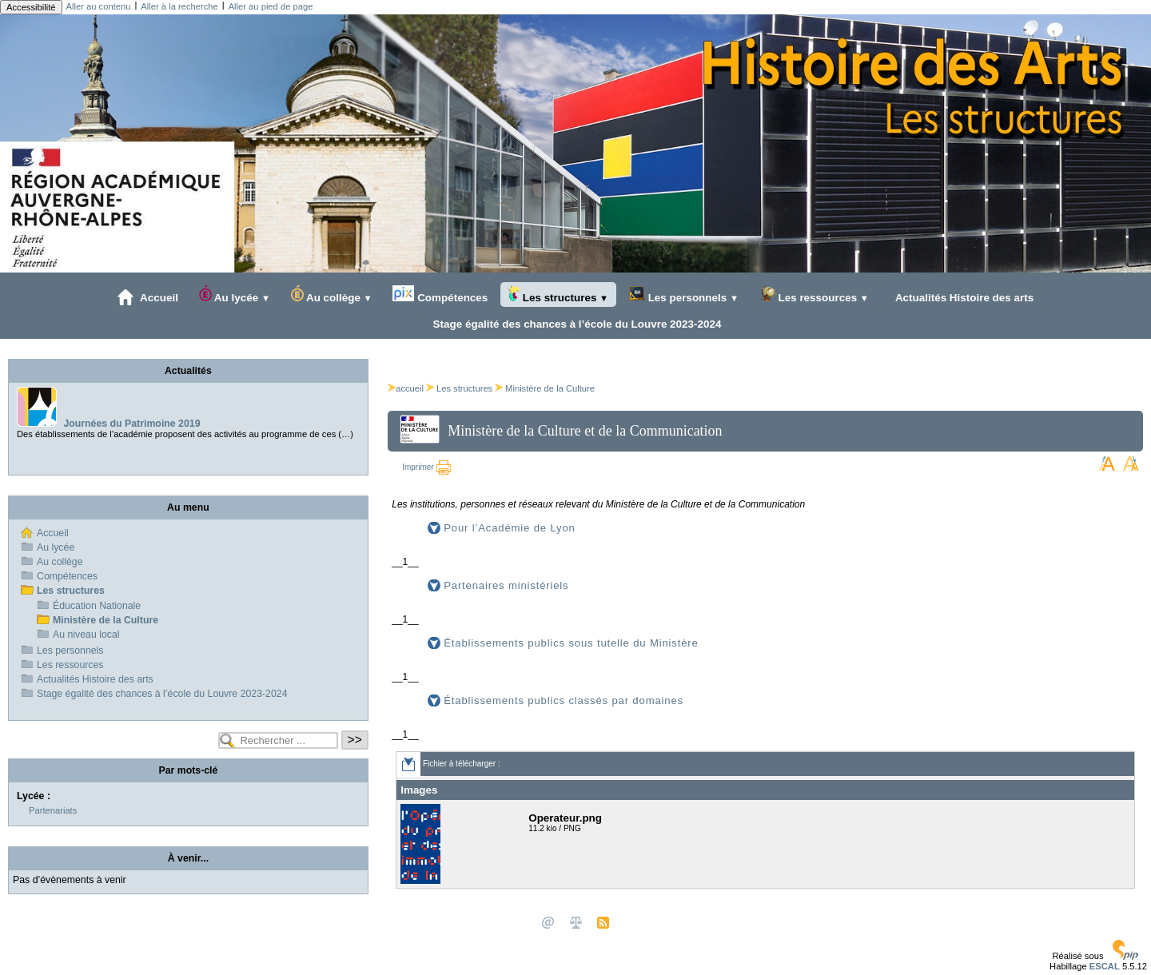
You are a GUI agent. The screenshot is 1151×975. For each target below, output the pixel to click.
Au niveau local (86, 634)
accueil (406, 388)
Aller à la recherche (179, 6)
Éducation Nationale (97, 605)
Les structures (558, 294)
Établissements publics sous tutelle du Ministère (571, 643)
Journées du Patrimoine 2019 (131, 423)
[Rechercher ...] (278, 740)
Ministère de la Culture (550, 388)
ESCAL (1104, 966)
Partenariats (53, 810)
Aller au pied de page (271, 6)
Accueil (147, 297)
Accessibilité (31, 7)
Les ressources (814, 294)
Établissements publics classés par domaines (563, 700)
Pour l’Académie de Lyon (510, 528)
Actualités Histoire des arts (962, 297)
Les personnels (684, 294)
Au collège (331, 294)
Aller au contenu (98, 6)
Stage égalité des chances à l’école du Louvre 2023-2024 (574, 324)
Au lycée (234, 294)
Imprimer (427, 467)
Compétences (440, 294)
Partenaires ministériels (506, 585)
